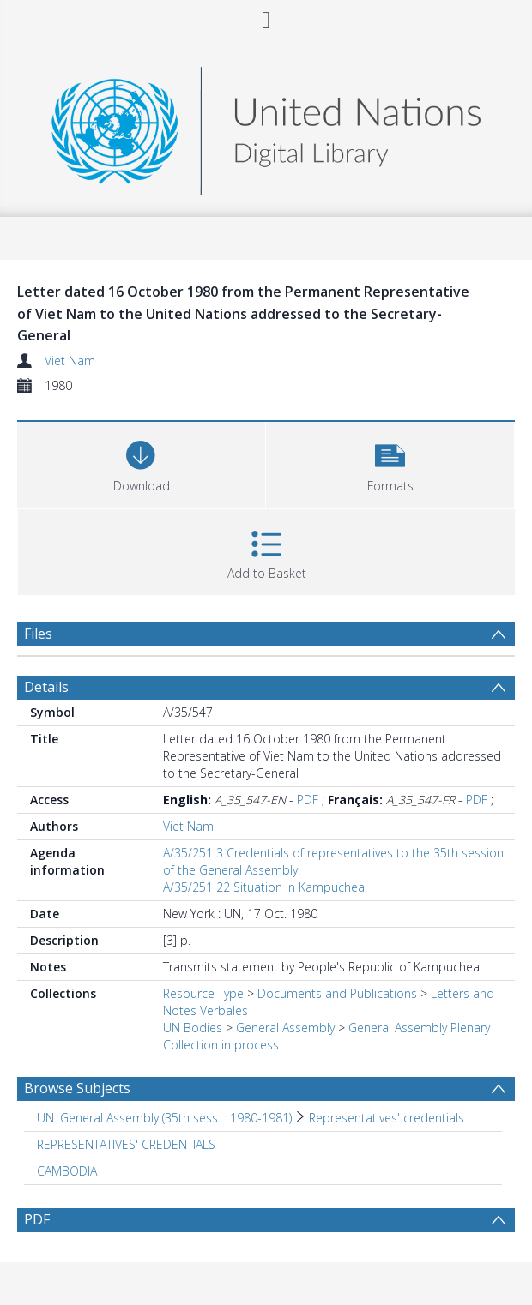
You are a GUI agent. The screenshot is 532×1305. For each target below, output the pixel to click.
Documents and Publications (337, 993)
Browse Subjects (77, 1088)
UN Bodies (192, 1027)
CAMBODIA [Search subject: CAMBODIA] (67, 1171)
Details (46, 686)
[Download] (141, 462)
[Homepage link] (266, 126)
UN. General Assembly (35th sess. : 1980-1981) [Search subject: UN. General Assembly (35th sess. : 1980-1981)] (164, 1118)
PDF (307, 799)
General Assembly (285, 1027)
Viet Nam (70, 360)
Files (38, 633)
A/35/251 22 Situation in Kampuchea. (265, 887)
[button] (390, 462)
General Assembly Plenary (419, 1027)
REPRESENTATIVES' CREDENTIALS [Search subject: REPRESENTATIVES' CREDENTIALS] (126, 1144)
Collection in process (221, 1045)
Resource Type (203, 993)
